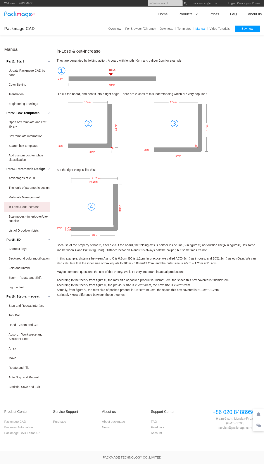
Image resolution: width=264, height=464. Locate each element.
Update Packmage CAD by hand (27, 73)
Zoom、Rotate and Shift (25, 277)
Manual (200, 28)
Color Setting (17, 84)
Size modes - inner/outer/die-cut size (28, 219)
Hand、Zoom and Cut (23, 325)
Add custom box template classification (26, 157)
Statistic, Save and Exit (24, 387)
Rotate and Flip (19, 367)
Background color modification (29, 258)
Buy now (247, 28)
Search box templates (23, 145)
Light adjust (16, 287)
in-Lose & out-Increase (24, 207)
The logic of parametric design (29, 187)
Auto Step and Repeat (24, 377)
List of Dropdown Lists (24, 230)
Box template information (26, 136)
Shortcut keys (18, 249)
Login (231, 3)
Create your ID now (248, 3)
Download (166, 28)
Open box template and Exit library (28, 124)
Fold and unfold (19, 268)
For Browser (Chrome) (140, 28)
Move (12, 358)
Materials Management (24, 197)
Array (12, 348)
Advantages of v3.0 (22, 178)
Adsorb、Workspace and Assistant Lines (26, 337)
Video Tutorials (220, 28)
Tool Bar (14, 315)
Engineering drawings (23, 104)
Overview (114, 28)
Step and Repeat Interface (26, 305)
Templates (184, 28)
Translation (16, 94)
